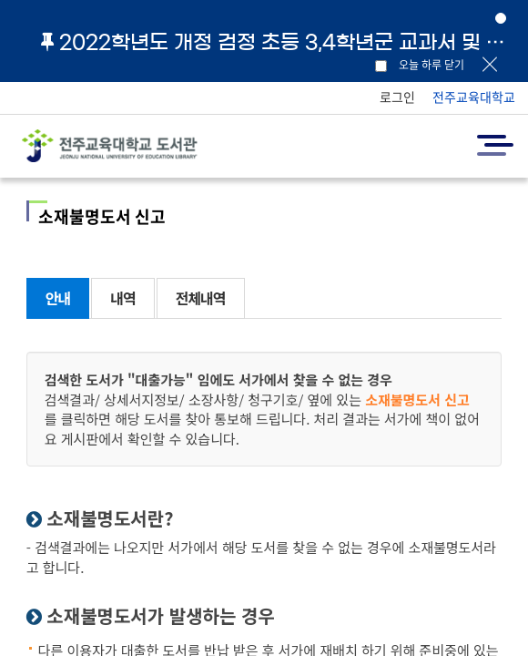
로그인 (397, 96)
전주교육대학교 (473, 96)
